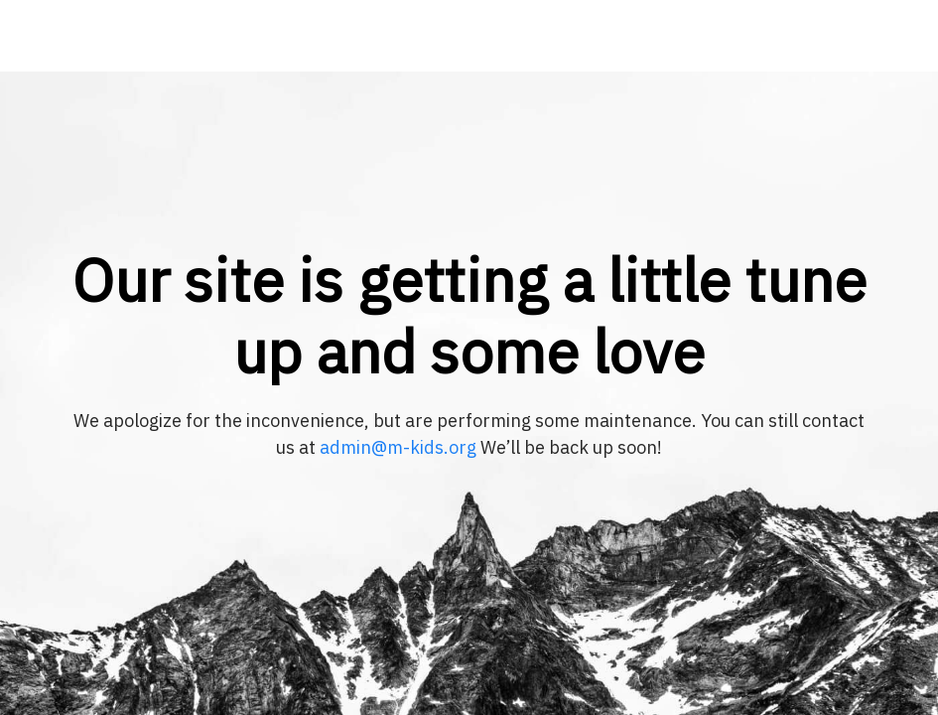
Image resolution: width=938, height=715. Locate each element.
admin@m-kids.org (398, 447)
